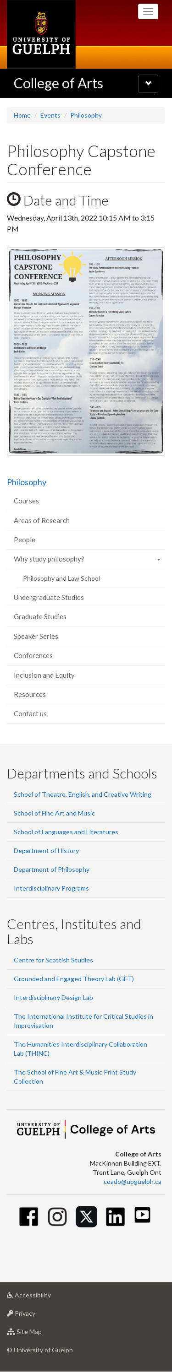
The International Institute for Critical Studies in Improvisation (83, 1020)
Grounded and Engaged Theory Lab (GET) (74, 979)
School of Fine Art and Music (54, 813)
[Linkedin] (115, 1216)
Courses (26, 501)
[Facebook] (28, 1216)
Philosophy (86, 115)
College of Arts (58, 83)
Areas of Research (42, 520)
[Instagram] (57, 1216)
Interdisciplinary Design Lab (53, 997)
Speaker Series (36, 636)
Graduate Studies (40, 616)
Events (50, 115)
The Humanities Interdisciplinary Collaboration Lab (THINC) (80, 1048)
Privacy (35, 1315)
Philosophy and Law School (61, 578)
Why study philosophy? (49, 559)
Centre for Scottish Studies (53, 960)
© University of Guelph (40, 1350)
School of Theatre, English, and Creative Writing (82, 794)
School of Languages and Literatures (66, 832)
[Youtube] (142, 1215)
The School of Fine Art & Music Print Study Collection (75, 1076)
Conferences (33, 655)
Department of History (46, 850)
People (24, 539)
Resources (30, 694)
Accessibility (43, 1297)
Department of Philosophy (51, 869)
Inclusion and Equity (44, 675)
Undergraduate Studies (49, 597)
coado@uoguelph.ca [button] (132, 1181)
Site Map (39, 1334)
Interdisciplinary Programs (51, 888)
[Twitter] (86, 1216)
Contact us (30, 713)
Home (22, 115)
